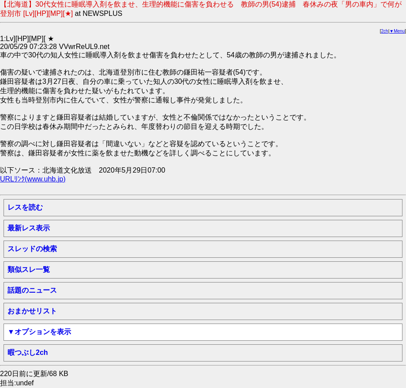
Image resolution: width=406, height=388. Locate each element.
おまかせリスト (32, 311)
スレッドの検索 (32, 248)
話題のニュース (32, 290)
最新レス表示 (29, 228)
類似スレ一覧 (29, 269)
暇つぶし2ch (28, 352)
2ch (384, 31)
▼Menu (397, 31)
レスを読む (25, 207)
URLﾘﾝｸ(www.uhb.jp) (32, 179)
